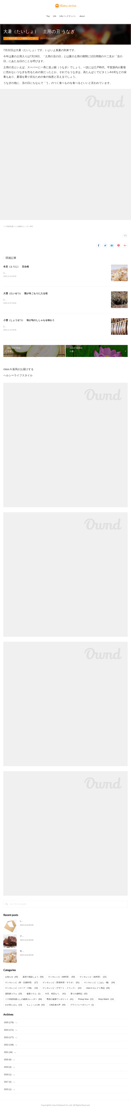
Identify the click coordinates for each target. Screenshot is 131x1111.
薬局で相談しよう (33, 977)
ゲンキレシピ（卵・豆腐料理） (21, 983)
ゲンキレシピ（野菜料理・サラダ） (61, 983)
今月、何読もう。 (55, 994)
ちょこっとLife (36, 1005)
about (82, 16)
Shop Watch (106, 1000)
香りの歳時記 (78, 994)
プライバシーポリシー (82, 1005)
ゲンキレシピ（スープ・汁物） (21, 989)
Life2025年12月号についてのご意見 (36, 922)
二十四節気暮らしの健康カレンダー (21, 38)
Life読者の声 (57, 1005)
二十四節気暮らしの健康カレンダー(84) (18, 226)
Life (54, 16)
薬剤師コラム (13, 994)
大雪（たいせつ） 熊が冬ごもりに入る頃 (25, 293)
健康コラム (33, 994)
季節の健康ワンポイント (60, 1000)
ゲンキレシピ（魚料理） (93, 977)
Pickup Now (86, 1000)
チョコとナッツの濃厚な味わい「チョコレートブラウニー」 (47, 937)
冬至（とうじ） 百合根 (16, 266)
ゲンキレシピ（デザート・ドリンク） (62, 989)
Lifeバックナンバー (68, 16)
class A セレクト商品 (98, 989)
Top (48, 16)
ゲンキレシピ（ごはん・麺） (99, 983)
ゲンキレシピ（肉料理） (61, 977)
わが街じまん (13, 1005)
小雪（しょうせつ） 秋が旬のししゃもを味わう (29, 320)
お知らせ (11, 977)
